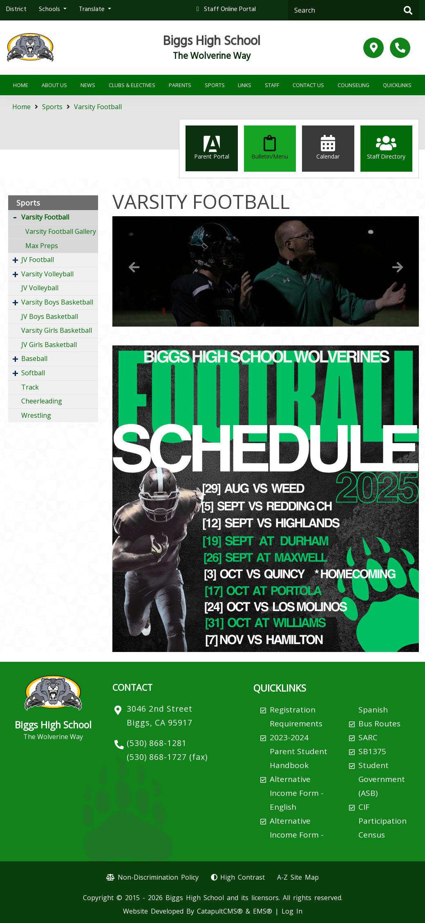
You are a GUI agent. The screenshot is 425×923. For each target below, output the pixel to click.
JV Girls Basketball (49, 344)
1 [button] (223, 323)
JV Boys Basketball (49, 316)
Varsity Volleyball (47, 273)
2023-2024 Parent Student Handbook (298, 751)
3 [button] (247, 323)
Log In (292, 911)
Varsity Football (98, 106)
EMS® (262, 911)
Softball (33, 372)
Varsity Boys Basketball (57, 302)
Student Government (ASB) (381, 779)
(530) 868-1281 (157, 742)
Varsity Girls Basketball (56, 330)
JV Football (37, 259)
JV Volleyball (39, 287)
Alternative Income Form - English (297, 793)
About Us (54, 85)
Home (20, 85)
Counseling (353, 85)
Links (244, 85)
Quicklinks (397, 85)
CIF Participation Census (382, 821)
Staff (272, 85)
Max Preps (41, 245)
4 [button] (259, 323)
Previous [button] (134, 267)
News (88, 85)
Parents (180, 85)
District (16, 10)
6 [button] (284, 323)
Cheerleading (41, 401)
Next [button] (397, 267)
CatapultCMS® (220, 911)
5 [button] (272, 323)
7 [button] (296, 323)
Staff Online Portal (230, 10)
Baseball (34, 358)
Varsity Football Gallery (60, 231)
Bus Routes (379, 723)
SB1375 (372, 751)
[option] (265, 271)
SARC (368, 737)
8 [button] (308, 323)
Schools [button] (50, 10)
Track (30, 387)
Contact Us (308, 85)
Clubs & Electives (132, 85)
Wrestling (36, 415)
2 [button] (235, 323)
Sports (215, 85)
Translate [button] (92, 10)
